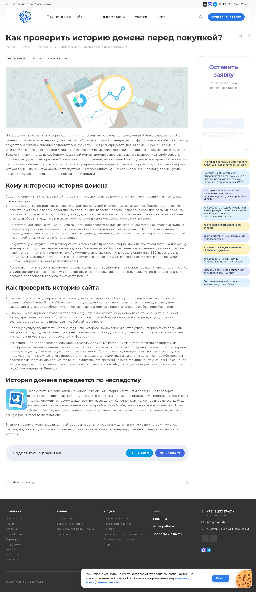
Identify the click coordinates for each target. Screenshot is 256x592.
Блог (156, 511)
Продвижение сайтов (117, 523)
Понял (220, 578)
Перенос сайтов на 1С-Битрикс (74, 528)
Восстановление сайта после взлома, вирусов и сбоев (221, 282)
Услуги (109, 511)
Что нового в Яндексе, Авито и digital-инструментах (222, 249)
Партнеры (12, 539)
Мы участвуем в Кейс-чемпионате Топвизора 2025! (224, 237)
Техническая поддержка (119, 539)
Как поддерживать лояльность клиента (222, 226)
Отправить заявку (226, 17)
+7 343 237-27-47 (235, 4)
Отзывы (10, 549)
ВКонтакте (170, 453)
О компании (13, 518)
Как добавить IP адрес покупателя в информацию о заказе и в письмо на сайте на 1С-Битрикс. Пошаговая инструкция (225, 212)
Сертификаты (14, 534)
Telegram (139, 453)
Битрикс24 (110, 544)
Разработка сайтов (115, 518)
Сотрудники (13, 544)
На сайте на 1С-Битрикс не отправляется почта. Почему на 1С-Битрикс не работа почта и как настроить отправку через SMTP (225, 177)
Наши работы (163, 526)
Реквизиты (13, 559)
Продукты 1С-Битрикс (69, 523)
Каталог (61, 511)
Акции (10, 523)
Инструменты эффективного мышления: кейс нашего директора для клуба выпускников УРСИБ (225, 194)
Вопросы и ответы (167, 534)
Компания (14, 511)
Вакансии (12, 554)
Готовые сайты (64, 518)
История (11, 528)
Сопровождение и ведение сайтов (125, 534)
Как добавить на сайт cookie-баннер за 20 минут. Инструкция (223, 260)
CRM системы (63, 534)
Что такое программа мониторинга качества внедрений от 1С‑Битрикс (225, 163)
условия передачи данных (221, 137)
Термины (160, 518)
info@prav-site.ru (218, 522)
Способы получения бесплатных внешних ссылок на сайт (224, 271)
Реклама (108, 528)
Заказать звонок (217, 515)
